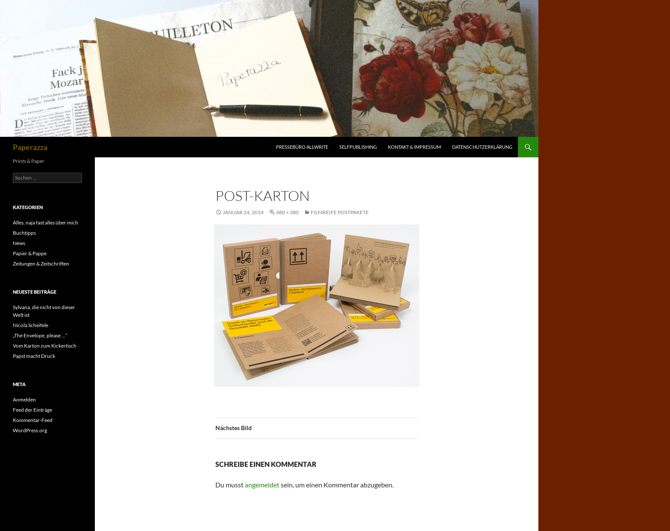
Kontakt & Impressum (414, 147)
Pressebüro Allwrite (302, 147)
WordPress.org (30, 430)
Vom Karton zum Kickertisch (44, 345)
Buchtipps (24, 233)
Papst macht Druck (34, 356)
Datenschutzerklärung (482, 147)
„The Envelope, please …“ (40, 335)
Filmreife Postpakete (340, 212)
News (19, 243)
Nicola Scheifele (30, 325)
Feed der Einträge (32, 410)
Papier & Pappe (30, 253)
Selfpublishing (358, 147)
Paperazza (30, 147)
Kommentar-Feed (33, 420)
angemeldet (262, 485)
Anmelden (24, 399)
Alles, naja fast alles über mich (45, 222)
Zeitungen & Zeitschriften (41, 263)
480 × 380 (287, 212)
